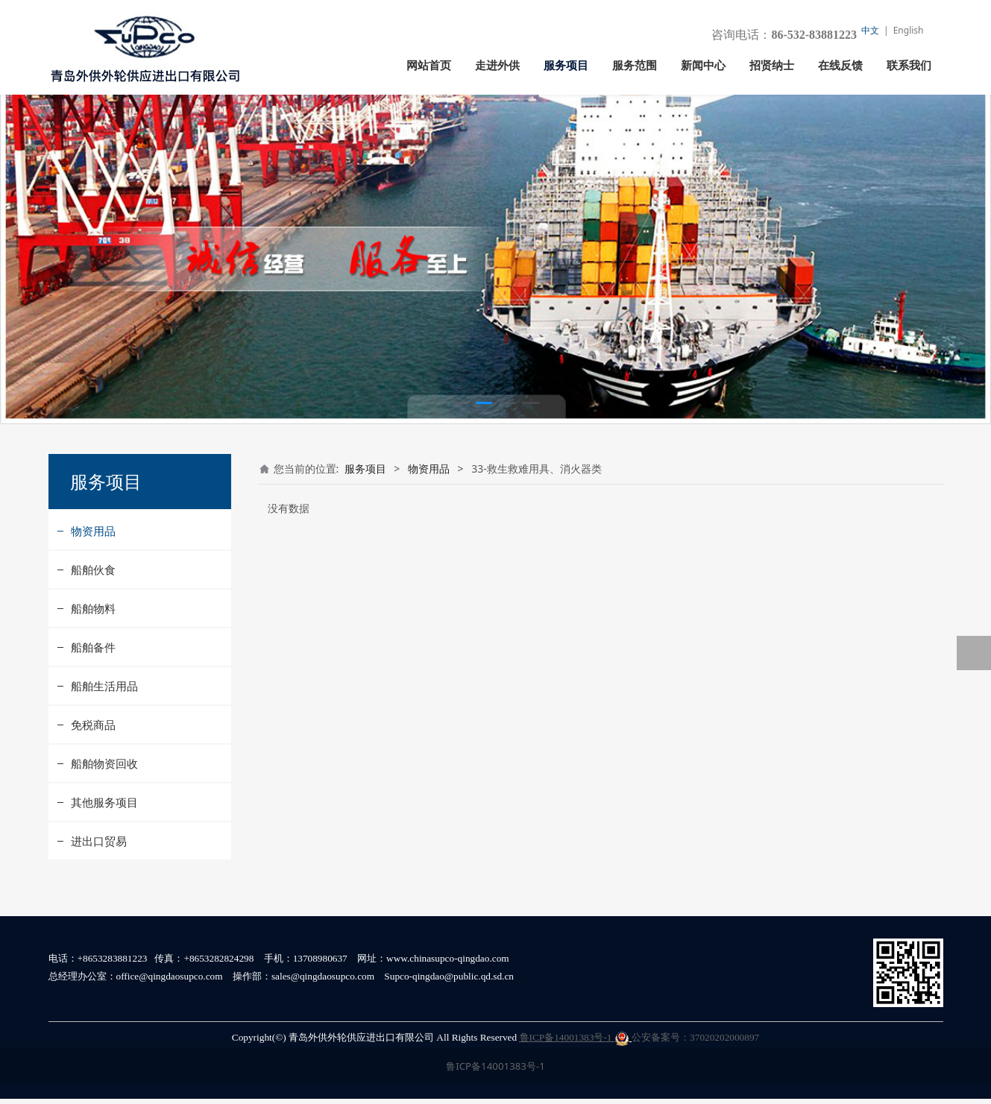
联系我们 (909, 66)
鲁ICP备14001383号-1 (574, 1042)
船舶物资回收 (104, 794)
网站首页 (428, 66)
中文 (870, 30)
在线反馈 (840, 66)
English (908, 30)
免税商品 (93, 755)
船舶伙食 (93, 600)
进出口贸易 (99, 872)
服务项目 (566, 66)
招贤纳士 (771, 66)
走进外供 (497, 66)
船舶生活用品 (104, 717)
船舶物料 (93, 639)
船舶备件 (93, 678)
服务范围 (634, 66)
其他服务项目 (104, 833)
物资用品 (93, 562)
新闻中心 (703, 66)
